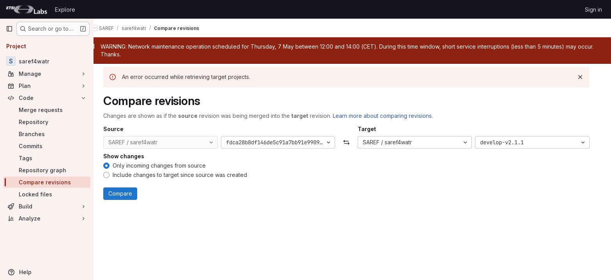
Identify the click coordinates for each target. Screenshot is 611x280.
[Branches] (46, 134)
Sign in (593, 9)
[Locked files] (46, 194)
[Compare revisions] (46, 182)
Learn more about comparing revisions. (389, 115)
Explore (65, 9)
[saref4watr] (46, 61)
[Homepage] (26, 9)
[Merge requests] (46, 110)
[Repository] (46, 122)
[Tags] (46, 158)
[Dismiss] (586, 77)
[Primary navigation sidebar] (9, 29)
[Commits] (46, 146)
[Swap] (352, 142)
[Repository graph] (46, 170)
